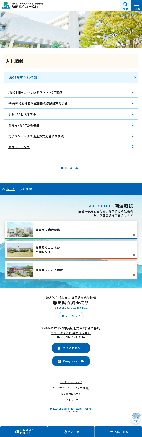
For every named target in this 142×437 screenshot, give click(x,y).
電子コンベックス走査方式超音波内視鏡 (36, 136)
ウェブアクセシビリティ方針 (71, 388)
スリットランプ (19, 147)
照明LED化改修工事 (22, 114)
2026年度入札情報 (23, 77)
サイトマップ (71, 400)
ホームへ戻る (73, 168)
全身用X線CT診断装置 (23, 125)
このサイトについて (71, 382)
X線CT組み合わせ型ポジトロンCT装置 (35, 92)
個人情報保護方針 (71, 394)
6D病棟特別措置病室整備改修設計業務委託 (38, 103)
